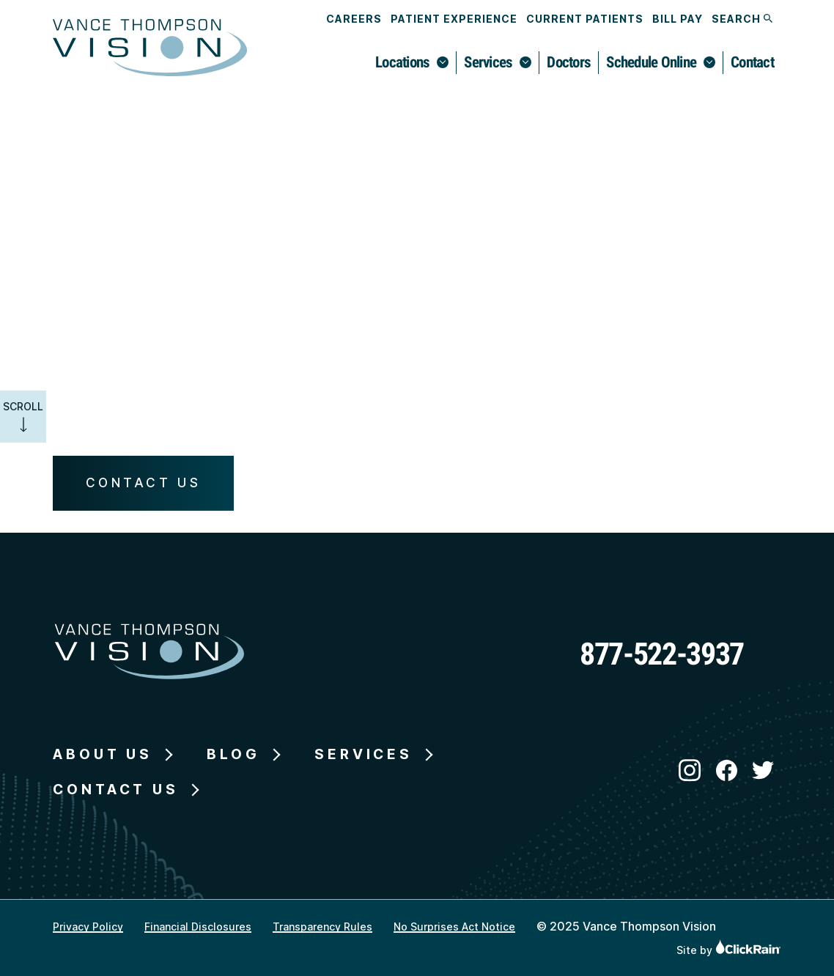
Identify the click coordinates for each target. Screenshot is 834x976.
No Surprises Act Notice (454, 926)
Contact (752, 62)
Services (488, 62)
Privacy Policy (88, 926)
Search (742, 18)
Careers (354, 18)
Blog (233, 754)
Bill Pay (677, 18)
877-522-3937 (662, 654)
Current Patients (584, 18)
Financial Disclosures (197, 926)
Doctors (569, 62)
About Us (102, 754)
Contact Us (143, 482)
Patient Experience (454, 18)
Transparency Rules (322, 926)
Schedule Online (651, 62)
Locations (402, 62)
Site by (728, 950)
